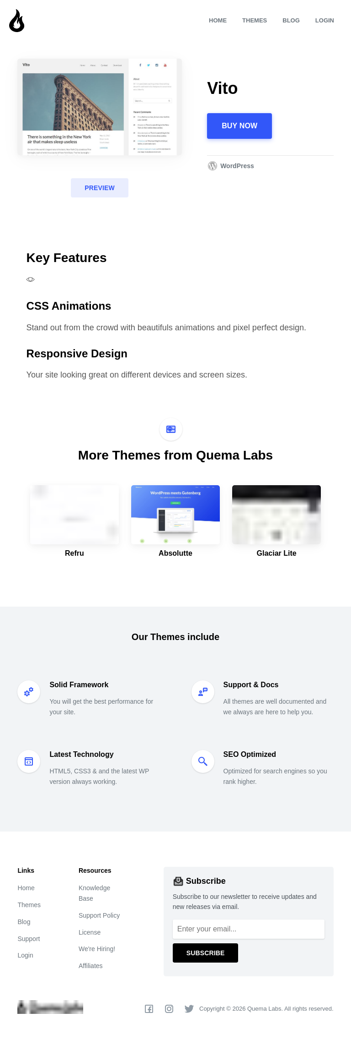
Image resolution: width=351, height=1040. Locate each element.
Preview (100, 188)
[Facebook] (149, 1009)
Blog (291, 20)
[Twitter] (189, 1009)
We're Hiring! (97, 948)
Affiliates (91, 965)
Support (28, 938)
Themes (254, 20)
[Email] (248, 929)
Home (218, 20)
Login (324, 20)
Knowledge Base (94, 893)
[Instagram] (169, 1009)
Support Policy (99, 915)
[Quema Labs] (55, 20)
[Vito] (99, 107)
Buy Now (239, 126)
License (90, 932)
